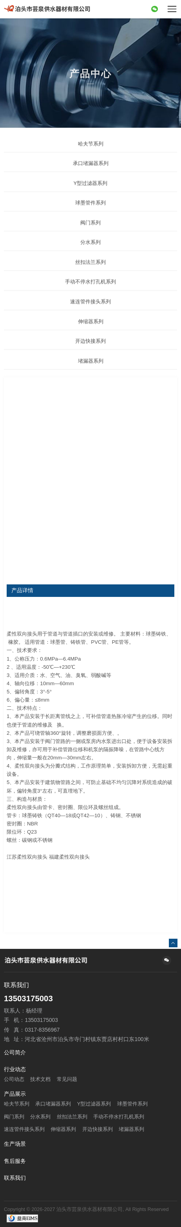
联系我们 (15, 1178)
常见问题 (67, 1079)
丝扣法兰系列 (90, 272)
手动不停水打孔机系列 (90, 292)
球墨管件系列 (90, 213)
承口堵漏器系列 (91, 173)
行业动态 (15, 1069)
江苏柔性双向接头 (27, 857)
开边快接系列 (90, 351)
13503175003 (28, 998)
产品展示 (15, 1094)
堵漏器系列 (90, 370)
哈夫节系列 (90, 153)
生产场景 (15, 1144)
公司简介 (15, 1053)
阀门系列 (90, 232)
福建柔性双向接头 (69, 857)
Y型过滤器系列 (91, 193)
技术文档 (40, 1079)
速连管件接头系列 (90, 311)
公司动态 (14, 1079)
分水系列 (90, 252)
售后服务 (15, 1161)
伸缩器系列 (90, 331)
